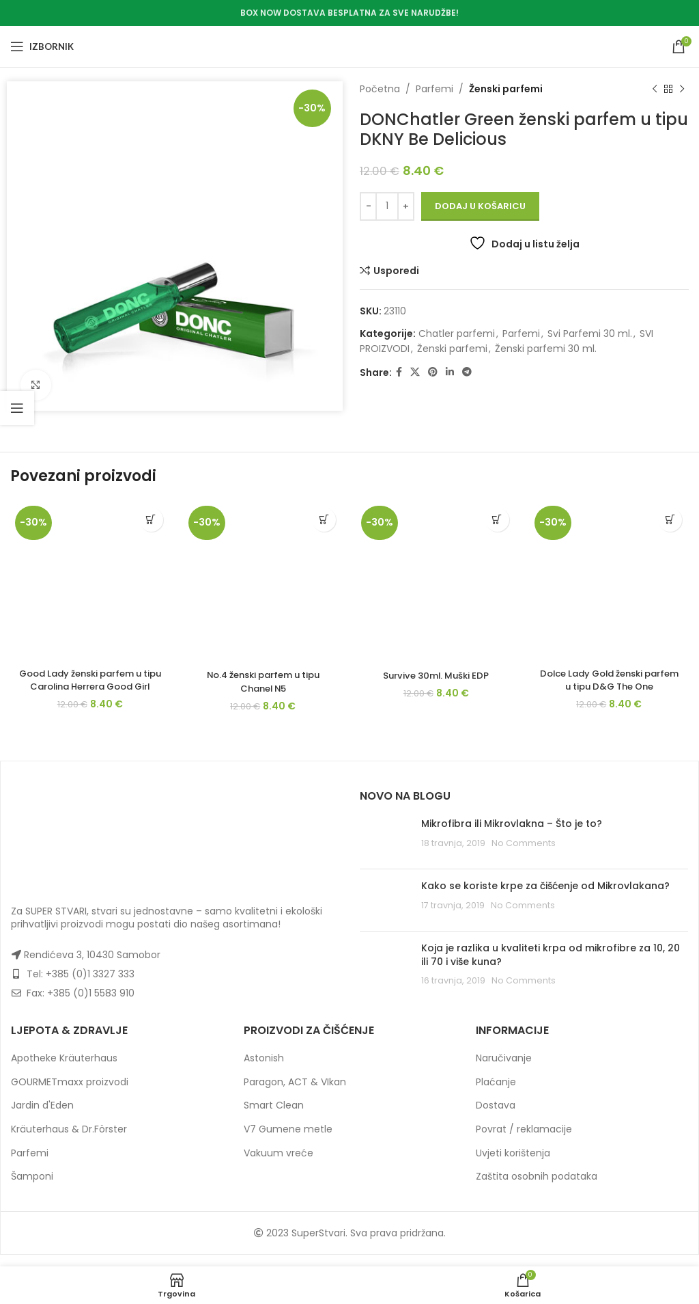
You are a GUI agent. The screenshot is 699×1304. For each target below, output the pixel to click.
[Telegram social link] (467, 372)
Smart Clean (274, 1117)
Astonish (264, 1069)
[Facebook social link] (399, 372)
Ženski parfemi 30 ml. (546, 348)
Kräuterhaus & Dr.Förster (69, 1140)
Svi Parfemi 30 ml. (589, 333)
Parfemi (434, 89)
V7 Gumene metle (288, 1140)
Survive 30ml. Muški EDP (436, 675)
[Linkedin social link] (450, 372)
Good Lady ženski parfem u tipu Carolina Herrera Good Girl (89, 686)
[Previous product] (654, 89)
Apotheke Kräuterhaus (64, 1069)
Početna (380, 89)
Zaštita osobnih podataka (536, 1188)
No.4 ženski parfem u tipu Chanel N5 (263, 681)
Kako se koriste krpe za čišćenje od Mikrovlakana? (545, 897)
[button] (151, 520)
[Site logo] (350, 46)
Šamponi (32, 1188)
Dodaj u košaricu (480, 206)
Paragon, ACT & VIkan (295, 1093)
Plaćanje (496, 1093)
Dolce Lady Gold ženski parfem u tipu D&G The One (609, 680)
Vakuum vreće (278, 1164)
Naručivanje (504, 1069)
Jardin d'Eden (42, 1117)
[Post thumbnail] (385, 849)
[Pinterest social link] (433, 372)
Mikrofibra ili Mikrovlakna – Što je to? (511, 835)
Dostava (495, 1117)
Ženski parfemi (506, 89)
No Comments (523, 854)
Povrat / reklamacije (524, 1140)
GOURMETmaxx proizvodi (69, 1093)
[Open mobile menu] (42, 46)
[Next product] (682, 89)
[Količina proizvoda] (387, 206)
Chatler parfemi (456, 333)
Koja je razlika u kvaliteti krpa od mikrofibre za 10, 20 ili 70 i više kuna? (550, 966)
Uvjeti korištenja (513, 1164)
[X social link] (415, 372)
